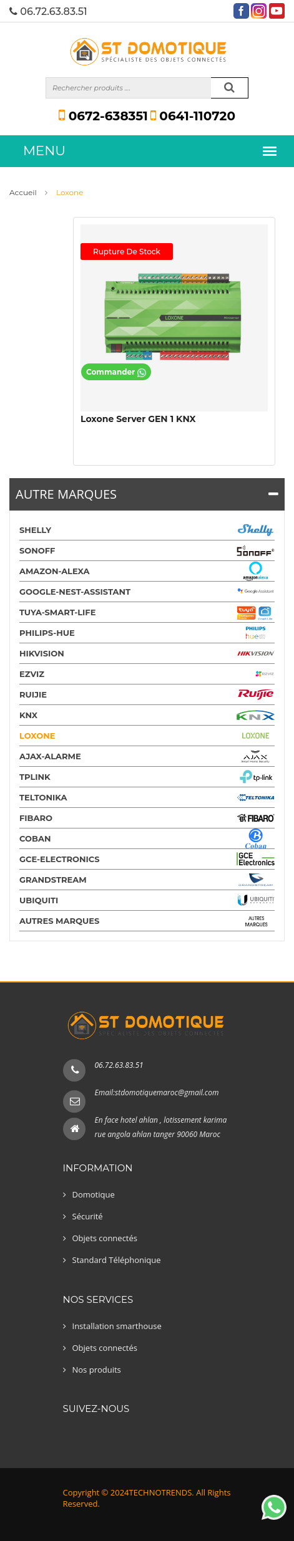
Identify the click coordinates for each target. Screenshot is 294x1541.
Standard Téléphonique (116, 1259)
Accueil (23, 192)
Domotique (93, 1194)
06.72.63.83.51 (119, 1065)
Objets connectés (105, 1238)
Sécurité (87, 1216)
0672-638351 (103, 115)
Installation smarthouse (117, 1326)
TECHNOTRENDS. (161, 1492)
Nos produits (96, 1369)
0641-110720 (192, 115)
